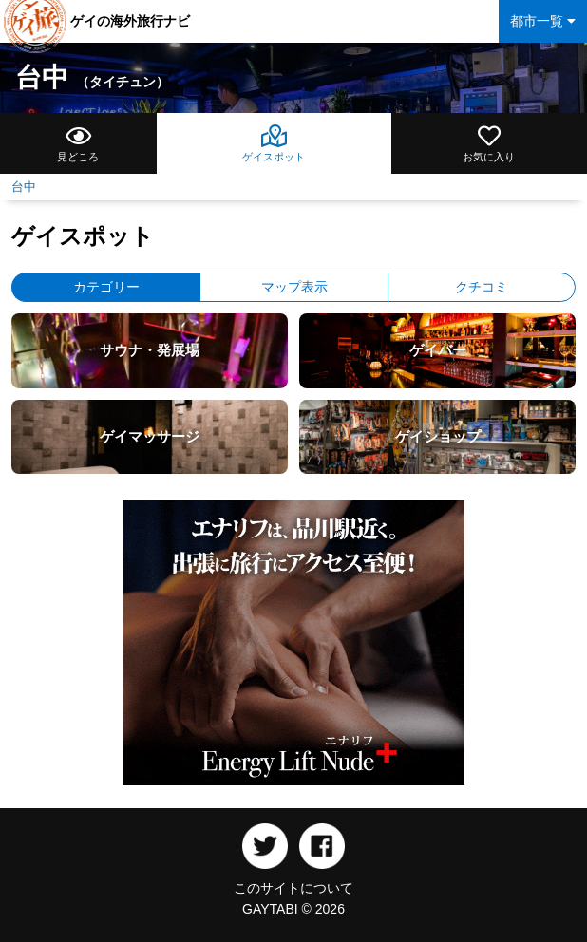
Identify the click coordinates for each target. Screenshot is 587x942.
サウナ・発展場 (149, 350)
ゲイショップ (438, 436)
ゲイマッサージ (149, 436)
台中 (92, 77)
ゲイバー (437, 350)
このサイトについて (293, 887)
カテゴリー (106, 286)
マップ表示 (294, 286)
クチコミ (481, 286)
